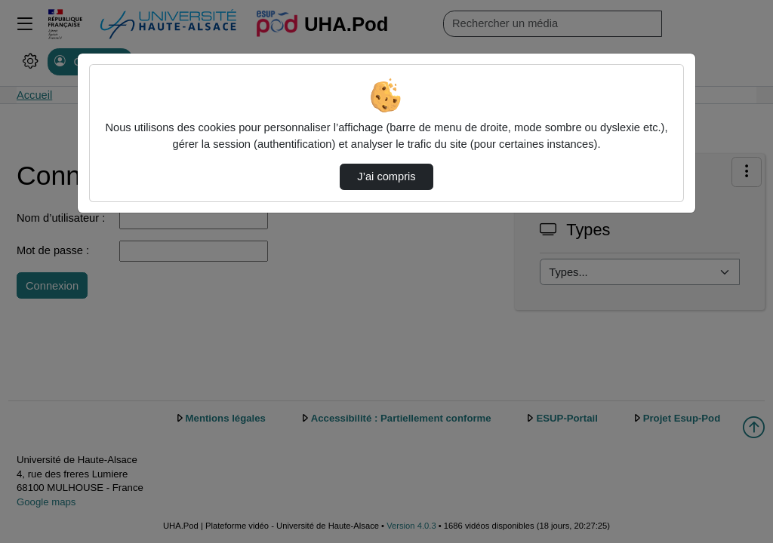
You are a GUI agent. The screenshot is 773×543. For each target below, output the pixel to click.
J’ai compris (386, 176)
